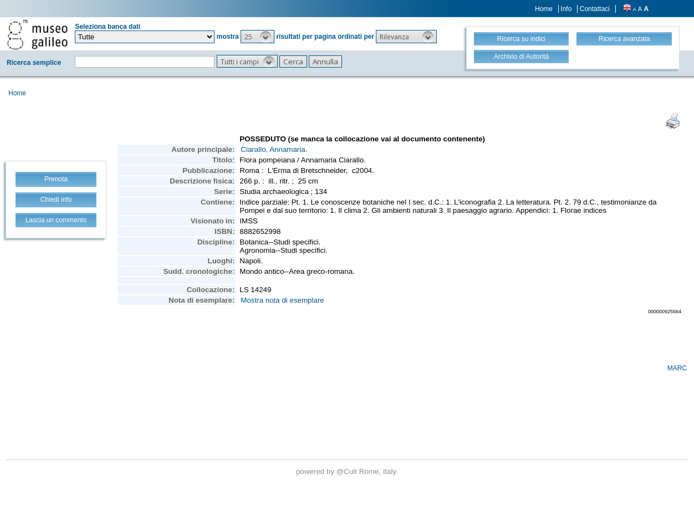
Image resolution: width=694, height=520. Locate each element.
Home (544, 9)
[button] (257, 36)
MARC (677, 368)
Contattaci (595, 9)
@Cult (347, 471)
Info (565, 9)
